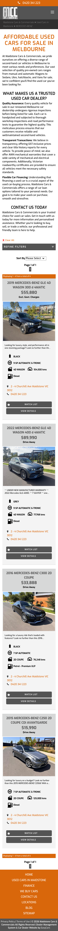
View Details (28, 411)
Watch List (31, 404)
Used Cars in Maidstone (29, 880)
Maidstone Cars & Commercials (18, 22)
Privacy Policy (8, 921)
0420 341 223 (29, 3)
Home (29, 874)
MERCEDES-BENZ (24, 26)
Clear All (9, 240)
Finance (29, 886)
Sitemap (29, 913)
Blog (29, 908)
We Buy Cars (29, 891)
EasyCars (45, 927)
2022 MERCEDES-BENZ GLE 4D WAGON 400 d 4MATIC (29, 430)
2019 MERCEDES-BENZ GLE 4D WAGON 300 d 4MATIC (29, 285)
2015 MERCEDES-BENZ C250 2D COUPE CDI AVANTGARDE (29, 720)
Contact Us (29, 897)
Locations (29, 902)
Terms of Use (23, 921)
